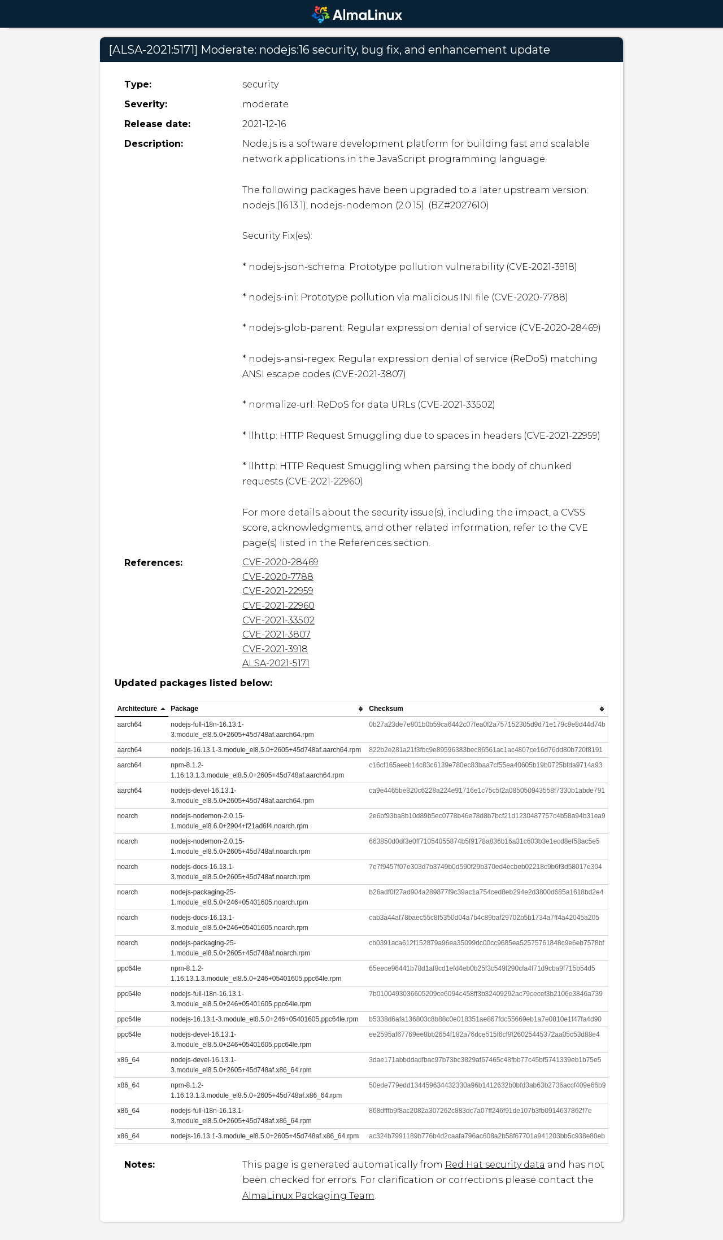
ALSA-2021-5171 (276, 663)
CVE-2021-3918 (275, 649)
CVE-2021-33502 (278, 620)
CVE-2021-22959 (277, 591)
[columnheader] (141, 709)
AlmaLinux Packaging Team (308, 1195)
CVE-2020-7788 (277, 576)
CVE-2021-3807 (276, 634)
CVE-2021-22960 (278, 605)
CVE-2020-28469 (280, 562)
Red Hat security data (495, 1164)
